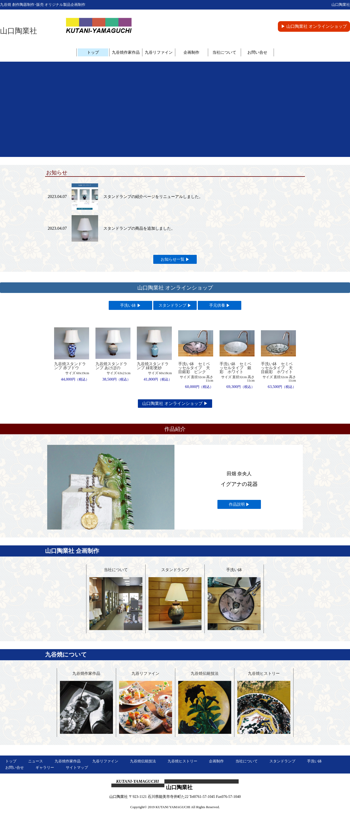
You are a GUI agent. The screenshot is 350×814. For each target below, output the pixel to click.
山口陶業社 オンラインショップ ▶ (175, 403)
